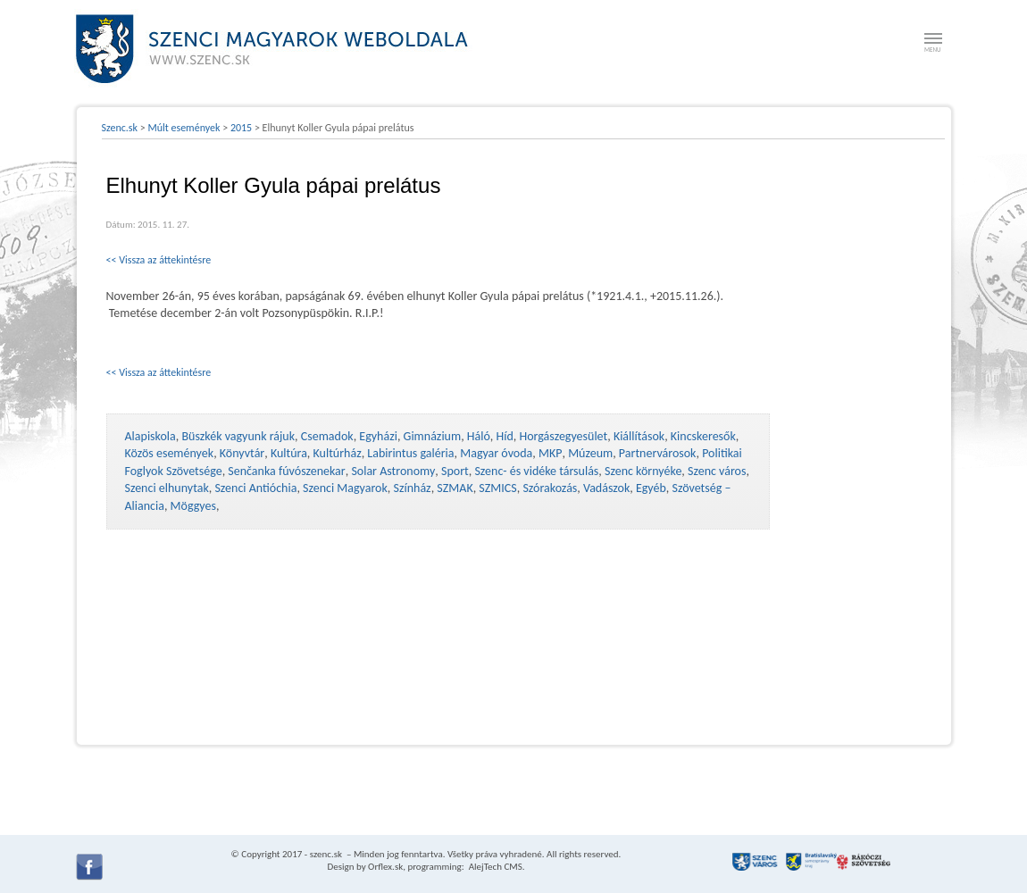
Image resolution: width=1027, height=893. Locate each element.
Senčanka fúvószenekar (286, 471)
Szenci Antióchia (255, 488)
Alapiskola (150, 436)
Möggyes (193, 505)
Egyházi (378, 436)
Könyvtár (242, 453)
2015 (241, 127)
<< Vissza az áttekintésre (159, 260)
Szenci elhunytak (167, 488)
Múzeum (590, 453)
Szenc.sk (120, 127)
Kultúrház (337, 453)
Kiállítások (639, 436)
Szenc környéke (643, 471)
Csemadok (327, 436)
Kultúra (289, 453)
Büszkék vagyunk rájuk (238, 436)
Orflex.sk (385, 866)
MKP (550, 453)
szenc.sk (326, 854)
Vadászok (606, 488)
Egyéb (651, 488)
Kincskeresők (703, 436)
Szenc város (717, 471)
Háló (478, 436)
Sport (455, 471)
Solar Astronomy (393, 471)
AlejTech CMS (494, 866)
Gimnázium (433, 436)
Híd (505, 436)
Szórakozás (549, 488)
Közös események (169, 453)
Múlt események (183, 127)
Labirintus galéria (410, 453)
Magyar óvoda (496, 453)
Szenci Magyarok (345, 488)
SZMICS (497, 488)
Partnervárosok (658, 453)
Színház (412, 488)
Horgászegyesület (563, 436)
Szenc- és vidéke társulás (536, 471)
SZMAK (454, 488)
